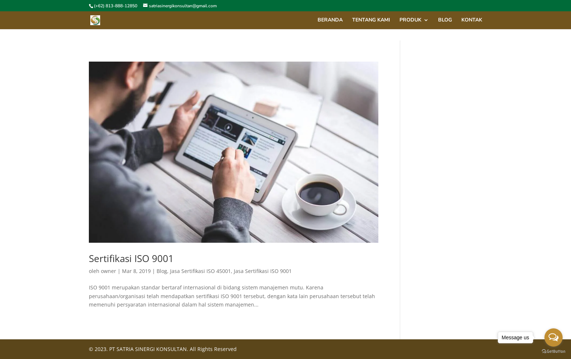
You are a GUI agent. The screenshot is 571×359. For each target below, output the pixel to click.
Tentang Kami (371, 20)
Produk (410, 20)
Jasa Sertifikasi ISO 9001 (263, 271)
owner (108, 271)
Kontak (471, 20)
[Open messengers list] (553, 337)
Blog (162, 271)
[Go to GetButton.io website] (553, 351)
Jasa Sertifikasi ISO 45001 (200, 271)
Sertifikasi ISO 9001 (131, 258)
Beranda (330, 20)
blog (445, 20)
